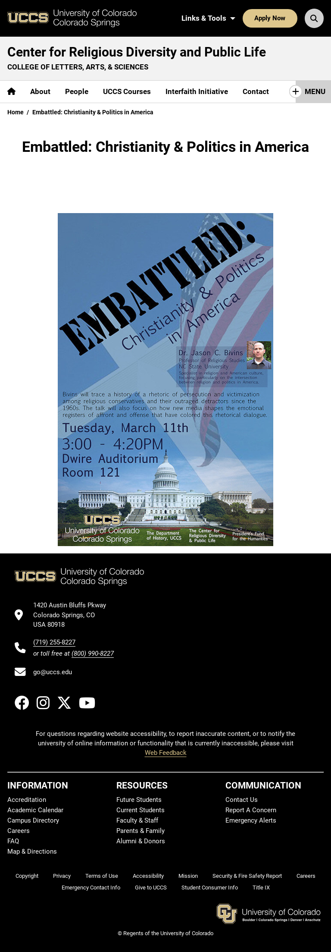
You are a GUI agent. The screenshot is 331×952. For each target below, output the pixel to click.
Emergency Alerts (250, 820)
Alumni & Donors (140, 841)
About (40, 91)
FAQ (13, 841)
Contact (256, 91)
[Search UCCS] (314, 18)
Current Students (140, 810)
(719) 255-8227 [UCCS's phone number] (54, 642)
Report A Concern (250, 810)
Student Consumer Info (209, 887)
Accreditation (26, 800)
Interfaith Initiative (197, 91)
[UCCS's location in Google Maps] (73, 614)
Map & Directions (32, 851)
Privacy (62, 876)
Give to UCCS (151, 887)
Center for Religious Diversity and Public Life (136, 52)
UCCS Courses (127, 91)
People (76, 91)
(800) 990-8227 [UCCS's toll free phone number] (93, 653)
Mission (188, 876)
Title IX (261, 887)
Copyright (27, 876)
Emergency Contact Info (91, 887)
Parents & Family (140, 831)
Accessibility (148, 876)
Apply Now (269, 18)
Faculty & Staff (137, 820)
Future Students (139, 800)
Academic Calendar (35, 810)
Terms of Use (101, 876)
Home (15, 112)
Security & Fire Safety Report (247, 876)
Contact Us (241, 800)
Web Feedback (166, 753)
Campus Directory (33, 820)
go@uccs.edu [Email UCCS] (52, 672)
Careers (18, 831)
